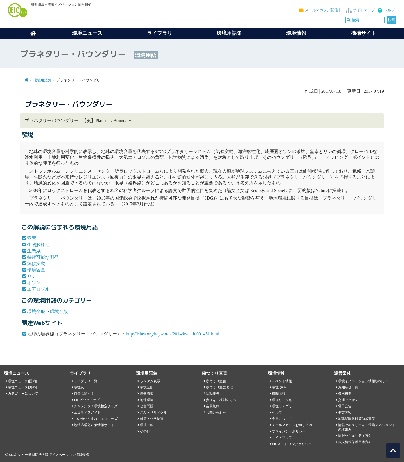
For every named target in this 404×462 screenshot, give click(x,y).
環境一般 (146, 425)
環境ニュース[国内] (22, 381)
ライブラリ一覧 (85, 381)
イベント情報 (282, 381)
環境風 (79, 387)
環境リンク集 (282, 400)
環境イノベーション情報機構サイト (365, 381)
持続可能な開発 (43, 257)
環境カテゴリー (283, 406)
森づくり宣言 (216, 381)
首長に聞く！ (84, 393)
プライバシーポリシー (289, 431)
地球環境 (146, 400)
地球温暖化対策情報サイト (94, 425)
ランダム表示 (150, 381)
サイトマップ (364, 10)
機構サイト (363, 33)
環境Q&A (279, 387)
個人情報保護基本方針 (355, 442)
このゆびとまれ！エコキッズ (96, 419)
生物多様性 (38, 244)
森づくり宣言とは (219, 387)
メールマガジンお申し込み (292, 425)
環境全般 (36, 311)
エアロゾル (38, 289)
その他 (145, 431)
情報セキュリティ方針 (355, 436)
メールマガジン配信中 (323, 10)
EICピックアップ (86, 400)
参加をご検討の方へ (221, 400)
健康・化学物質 (152, 419)
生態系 (34, 250)
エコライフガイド (87, 413)
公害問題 (146, 406)
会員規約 (212, 406)
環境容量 (36, 269)
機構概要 (345, 393)
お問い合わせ (216, 413)
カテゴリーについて (23, 393)
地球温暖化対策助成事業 (356, 419)
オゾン (34, 282)
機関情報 (278, 393)
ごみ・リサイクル (153, 413)
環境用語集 (229, 33)
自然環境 (146, 393)
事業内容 (345, 413)
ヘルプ (389, 10)
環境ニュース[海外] (22, 387)
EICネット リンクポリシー (292, 444)
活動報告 (212, 393)
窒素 (31, 238)
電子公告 (345, 406)
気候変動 (36, 263)
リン (31, 276)
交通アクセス (348, 400)
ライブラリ (159, 33)
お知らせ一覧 (348, 387)
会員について (282, 419)
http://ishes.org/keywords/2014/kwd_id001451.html (172, 333)
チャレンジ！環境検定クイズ (96, 406)
